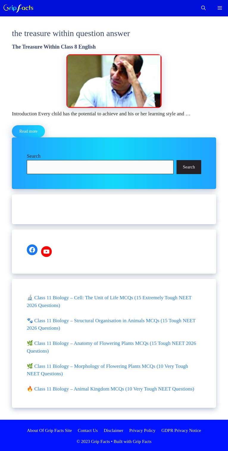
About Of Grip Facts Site (49, 430)
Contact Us (88, 430)
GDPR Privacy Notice (181, 430)
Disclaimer (113, 430)
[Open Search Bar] (203, 8)
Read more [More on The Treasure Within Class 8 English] (28, 131)
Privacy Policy (142, 430)
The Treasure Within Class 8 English (54, 47)
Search (33, 156)
